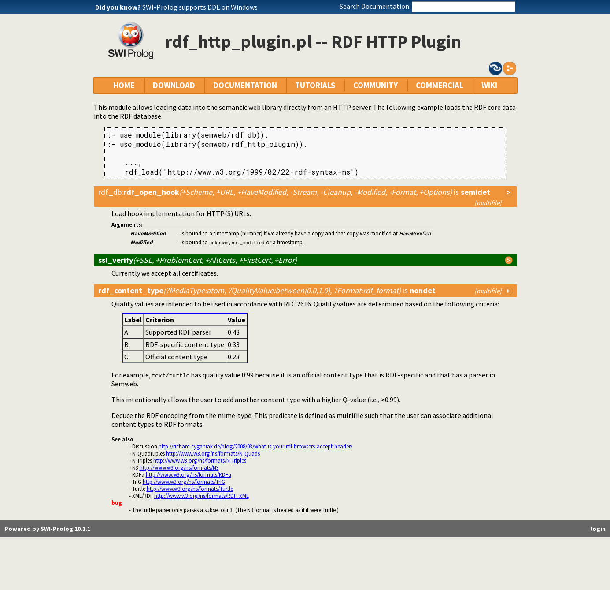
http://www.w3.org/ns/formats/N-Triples (199, 460)
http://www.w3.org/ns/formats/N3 (179, 467)
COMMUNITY (375, 85)
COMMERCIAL (439, 85)
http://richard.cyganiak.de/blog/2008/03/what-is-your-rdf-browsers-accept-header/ (255, 446)
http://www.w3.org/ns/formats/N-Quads (213, 453)
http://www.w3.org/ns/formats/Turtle (190, 488)
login (598, 529)
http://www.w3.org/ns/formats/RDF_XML (201, 495)
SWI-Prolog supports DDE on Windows (200, 7)
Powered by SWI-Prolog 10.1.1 (47, 529)
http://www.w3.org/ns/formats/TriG (184, 481)
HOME (124, 85)
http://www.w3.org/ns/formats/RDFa (188, 474)
